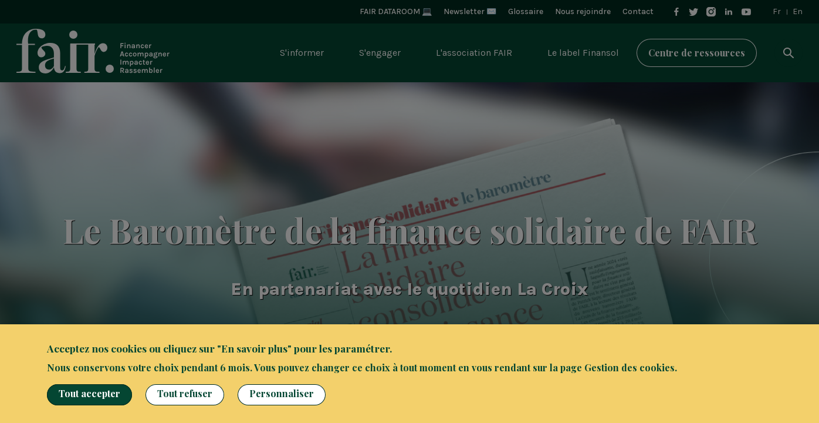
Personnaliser (281, 393)
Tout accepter (89, 393)
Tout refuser (184, 393)
